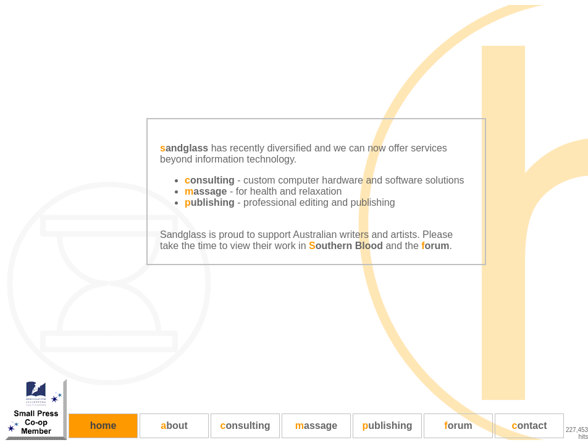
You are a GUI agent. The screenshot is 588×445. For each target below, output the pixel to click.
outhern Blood (346, 245)
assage (206, 191)
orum (435, 245)
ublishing (210, 202)
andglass (184, 148)
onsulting (210, 180)
